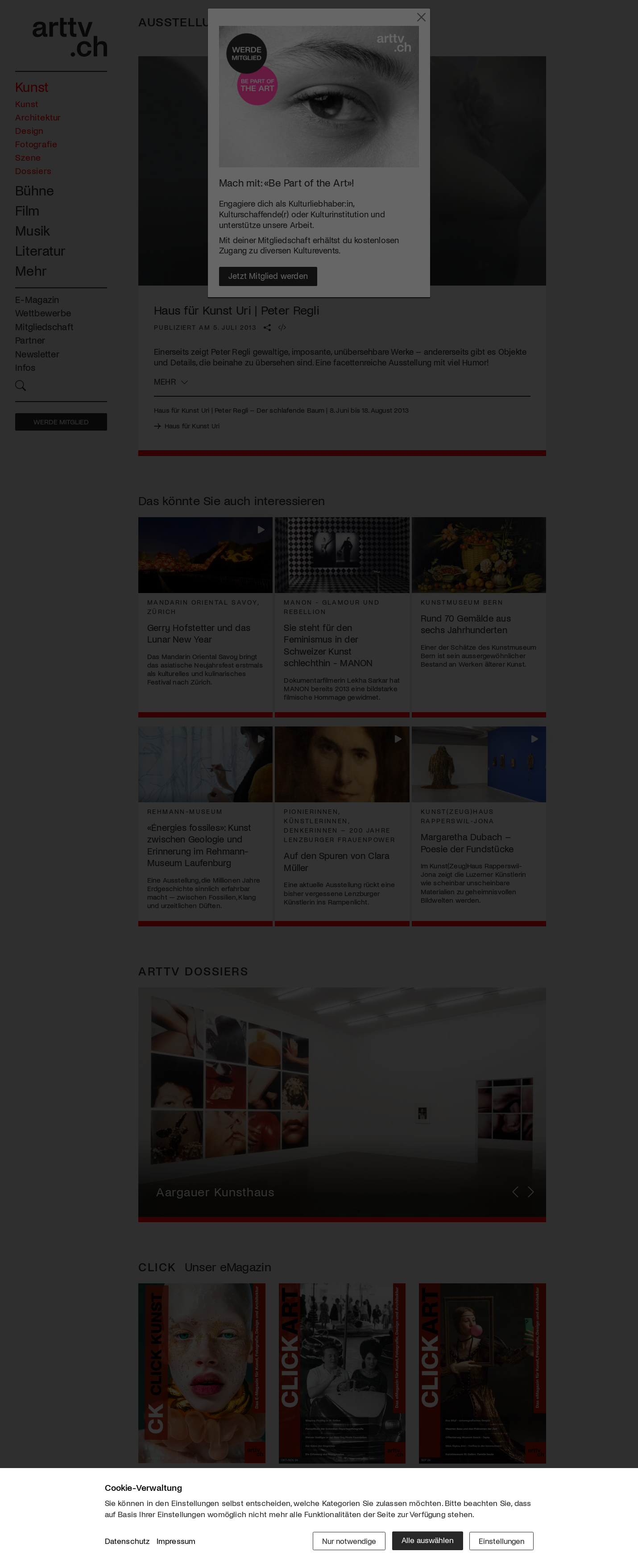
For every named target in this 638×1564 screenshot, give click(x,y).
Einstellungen (500, 1540)
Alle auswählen (426, 1540)
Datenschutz (127, 1541)
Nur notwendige (346, 1540)
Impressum (176, 1541)
